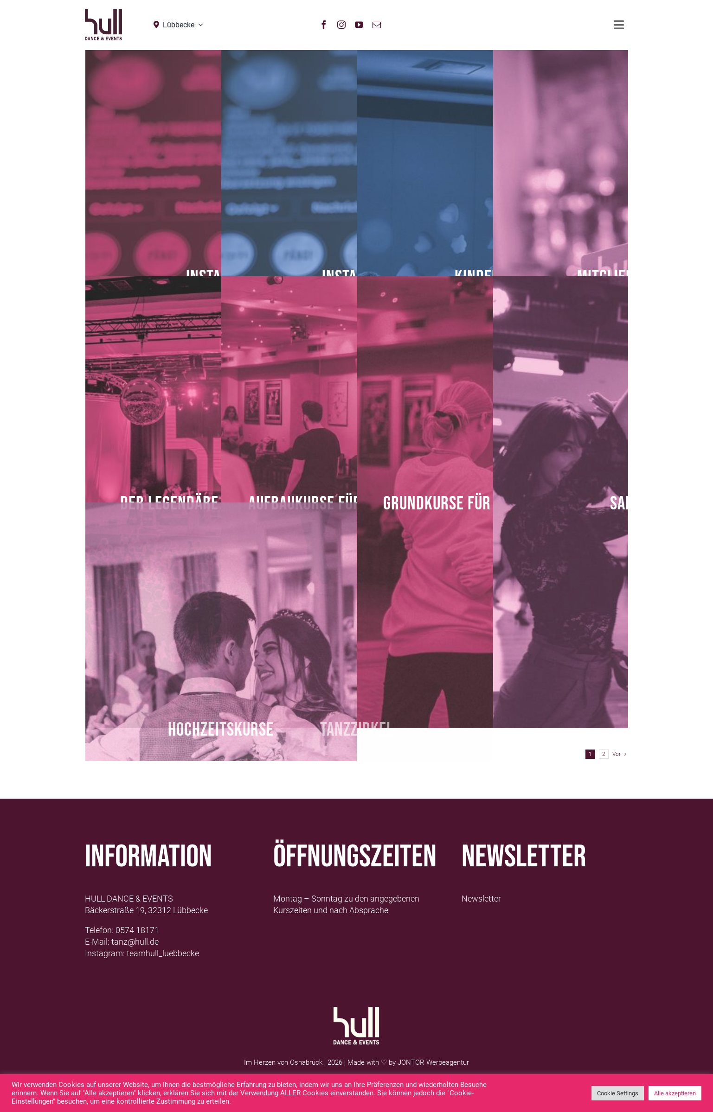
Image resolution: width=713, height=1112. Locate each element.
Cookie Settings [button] (617, 1093)
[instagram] (341, 24)
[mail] (377, 24)
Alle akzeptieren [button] (675, 1093)
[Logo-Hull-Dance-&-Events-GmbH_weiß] (356, 1011)
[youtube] (359, 24)
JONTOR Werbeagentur (433, 1062)
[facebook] (324, 24)
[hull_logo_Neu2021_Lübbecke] (103, 13)
